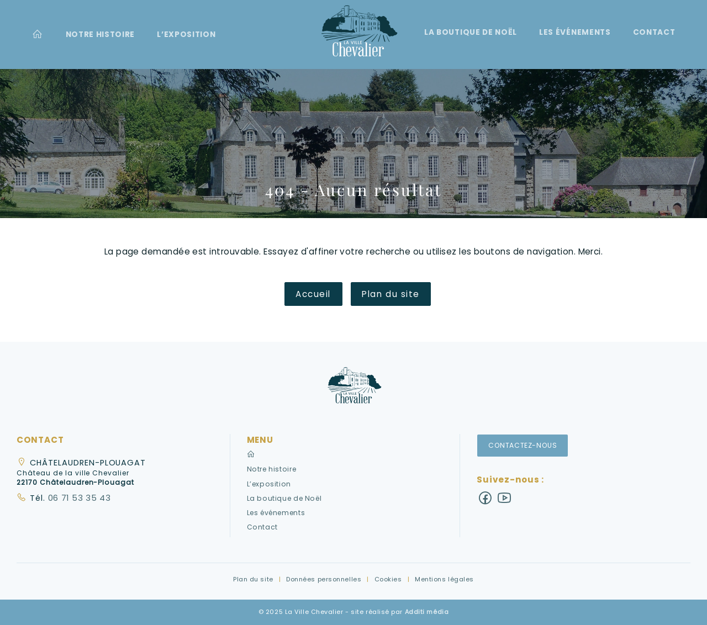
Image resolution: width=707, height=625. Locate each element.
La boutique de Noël (470, 32)
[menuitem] (38, 34)
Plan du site (390, 294)
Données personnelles (323, 579)
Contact (654, 32)
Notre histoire (100, 34)
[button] (353, 389)
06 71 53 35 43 (78, 498)
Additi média (427, 611)
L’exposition (186, 34)
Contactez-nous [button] (522, 445)
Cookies (388, 579)
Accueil (313, 294)
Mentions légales (444, 579)
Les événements (575, 32)
